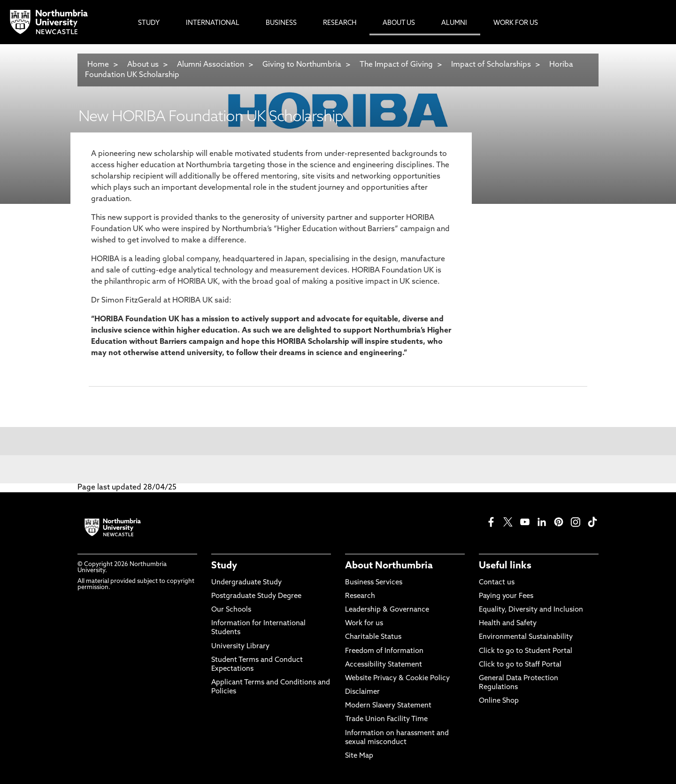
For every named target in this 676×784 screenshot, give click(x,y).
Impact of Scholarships (491, 65)
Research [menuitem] (339, 23)
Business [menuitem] (281, 23)
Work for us (364, 623)
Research (360, 596)
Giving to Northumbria (301, 65)
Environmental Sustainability (526, 637)
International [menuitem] (212, 23)
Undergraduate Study (246, 582)
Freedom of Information (384, 651)
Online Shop (499, 701)
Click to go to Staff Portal (520, 664)
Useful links (505, 566)
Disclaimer (362, 692)
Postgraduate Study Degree (256, 596)
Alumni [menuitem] (454, 23)
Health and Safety (508, 623)
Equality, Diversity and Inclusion (531, 609)
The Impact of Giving (396, 65)
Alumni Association (210, 65)
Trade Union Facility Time (386, 719)
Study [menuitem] (149, 23)
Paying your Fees (506, 596)
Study (224, 566)
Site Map (359, 756)
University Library (240, 646)
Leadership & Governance (387, 609)
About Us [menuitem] (399, 23)
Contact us (497, 582)
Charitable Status (373, 637)
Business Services (373, 582)
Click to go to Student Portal (525, 651)
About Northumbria (389, 566)
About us (143, 65)
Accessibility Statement (383, 664)
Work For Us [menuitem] (515, 23)
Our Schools (231, 609)
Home (98, 65)
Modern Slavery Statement (388, 705)
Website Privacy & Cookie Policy (397, 678)
